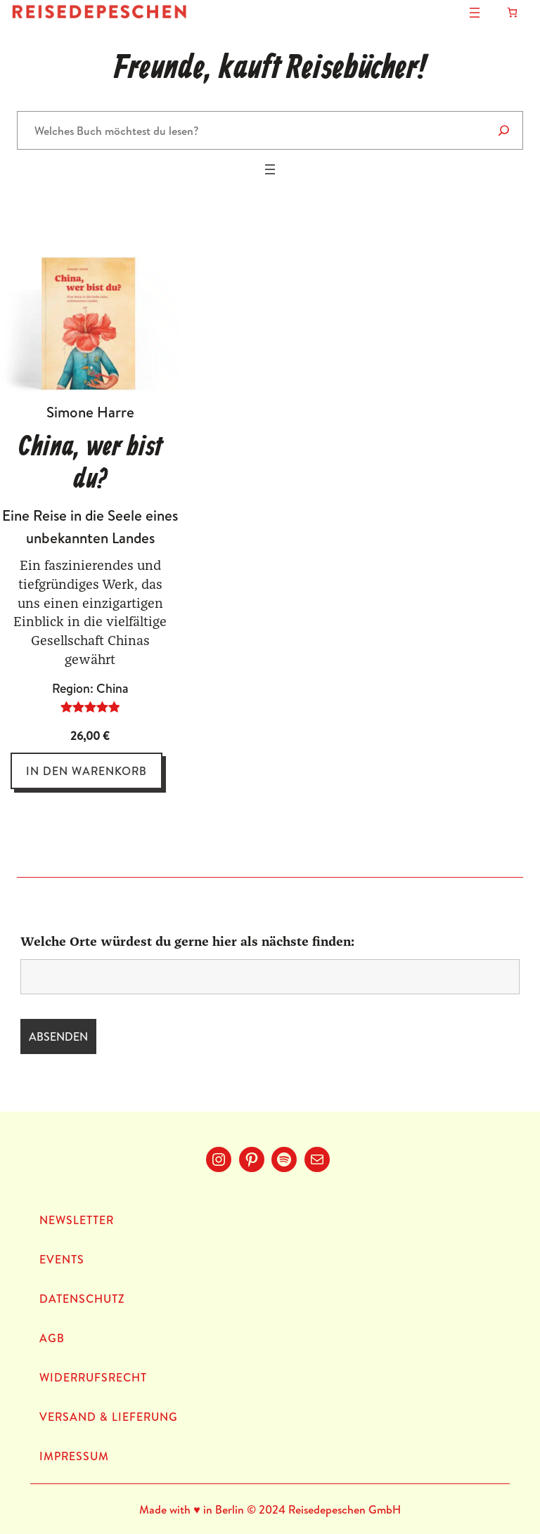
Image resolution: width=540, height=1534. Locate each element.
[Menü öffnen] (474, 12)
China (112, 688)
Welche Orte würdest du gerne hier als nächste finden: (187, 942)
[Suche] (504, 130)
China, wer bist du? (90, 463)
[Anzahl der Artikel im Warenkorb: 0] (512, 12)
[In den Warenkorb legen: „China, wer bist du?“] (86, 771)
